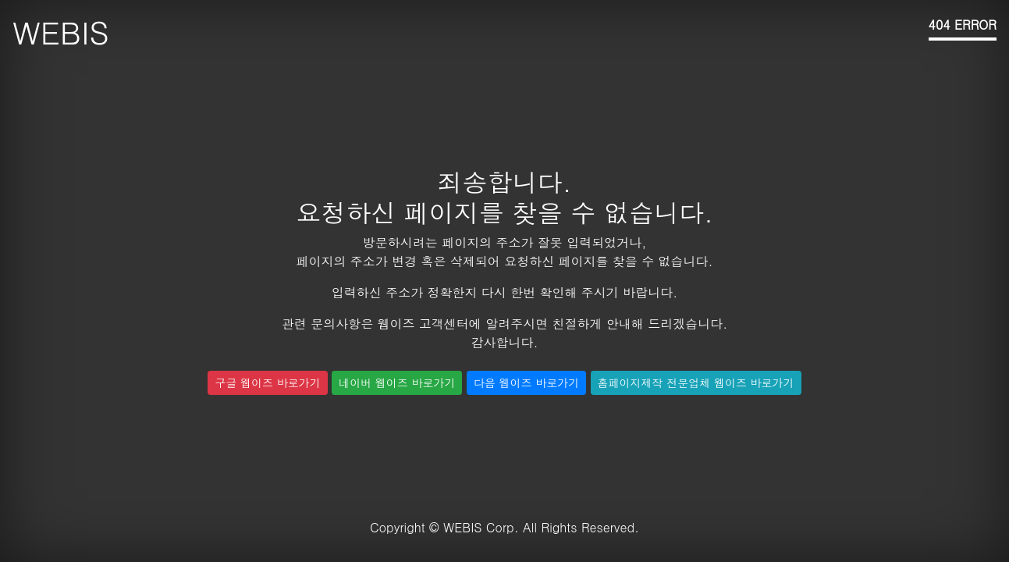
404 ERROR (963, 25)
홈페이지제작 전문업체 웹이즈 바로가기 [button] (696, 382)
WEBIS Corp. (481, 527)
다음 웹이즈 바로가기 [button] (526, 382)
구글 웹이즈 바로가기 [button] (267, 382)
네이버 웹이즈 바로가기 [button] (397, 382)
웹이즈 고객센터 (422, 324)
